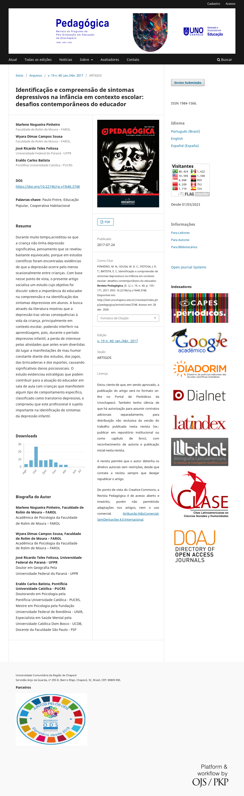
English (177, 138)
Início (19, 75)
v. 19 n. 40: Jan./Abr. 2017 (65, 75)
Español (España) (185, 145)
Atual (13, 59)
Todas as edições (38, 59)
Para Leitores (180, 232)
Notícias (65, 59)
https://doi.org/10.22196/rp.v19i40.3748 (48, 186)
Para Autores (180, 240)
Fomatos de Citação (115, 318)
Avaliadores (110, 59)
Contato (133, 59)
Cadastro (213, 3)
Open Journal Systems (188, 267)
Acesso (230, 3)
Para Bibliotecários (184, 247)
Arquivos (35, 75)
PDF (107, 222)
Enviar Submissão (187, 82)
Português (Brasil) (185, 131)
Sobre (85, 59)
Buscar (224, 59)
